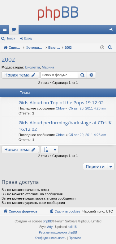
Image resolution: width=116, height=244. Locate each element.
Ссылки (5, 30)
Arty (50, 227)
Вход (28, 38)
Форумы (15, 30)
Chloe (60, 108)
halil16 (72, 227)
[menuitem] (110, 47)
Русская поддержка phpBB (58, 232)
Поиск (10, 38)
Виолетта (32, 67)
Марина (48, 67)
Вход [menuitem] (113, 30)
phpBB (47, 221)
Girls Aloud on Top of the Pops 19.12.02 (61, 102)
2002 (8, 60)
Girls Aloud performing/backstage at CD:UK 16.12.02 (65, 125)
